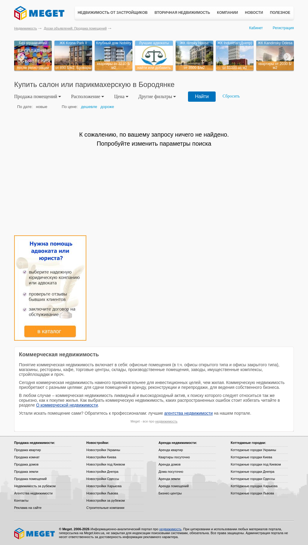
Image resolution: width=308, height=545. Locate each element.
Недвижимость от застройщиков (113, 13)
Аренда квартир (171, 450)
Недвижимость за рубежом (35, 486)
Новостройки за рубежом (105, 500)
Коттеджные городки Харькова (254, 486)
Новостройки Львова (102, 493)
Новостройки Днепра (102, 471)
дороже (107, 106)
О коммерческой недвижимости (67, 405)
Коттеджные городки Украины (253, 450)
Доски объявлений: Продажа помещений (75, 28)
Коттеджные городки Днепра (252, 471)
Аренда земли (169, 479)
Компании (227, 13)
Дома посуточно (171, 471)
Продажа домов (26, 464)
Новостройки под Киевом (105, 464)
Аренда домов (169, 464)
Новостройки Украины (103, 450)
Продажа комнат (27, 457)
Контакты (21, 500)
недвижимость (166, 421)
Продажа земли (26, 471)
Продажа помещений (30, 479)
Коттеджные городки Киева (251, 457)
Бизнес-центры (170, 493)
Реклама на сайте (28, 507)
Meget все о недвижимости (35, 533)
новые (41, 106)
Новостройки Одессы (102, 479)
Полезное (280, 13)
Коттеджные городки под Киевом (256, 464)
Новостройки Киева (101, 457)
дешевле (89, 106)
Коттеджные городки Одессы (253, 479)
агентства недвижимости (188, 413)
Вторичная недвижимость (182, 13)
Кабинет (256, 28)
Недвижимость (25, 28)
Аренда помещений (174, 486)
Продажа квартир (27, 450)
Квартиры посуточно (174, 457)
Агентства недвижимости (33, 493)
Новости (254, 13)
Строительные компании (105, 507)
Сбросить (231, 96)
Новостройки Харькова (104, 486)
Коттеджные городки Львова (252, 493)
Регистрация (283, 28)
